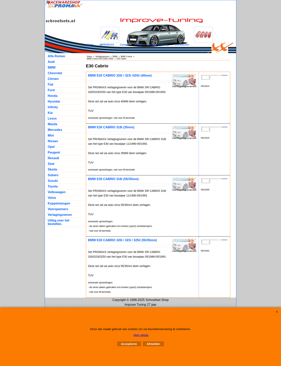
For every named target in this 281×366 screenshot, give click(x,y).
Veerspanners (58, 209)
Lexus (52, 118)
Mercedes (55, 129)
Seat (51, 163)
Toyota (53, 186)
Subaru (53, 175)
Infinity (53, 107)
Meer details (140, 335)
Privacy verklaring (158, 44)
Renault (53, 158)
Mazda (52, 124)
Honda (53, 95)
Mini (51, 135)
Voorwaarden (181, 44)
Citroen (53, 78)
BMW (52, 67)
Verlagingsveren (60, 214)
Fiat (50, 84)
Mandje (138, 44)
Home (90, 44)
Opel (51, 146)
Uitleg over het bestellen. (58, 222)
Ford (51, 90)
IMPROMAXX (107, 44)
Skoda (52, 169)
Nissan (53, 141)
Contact (124, 44)
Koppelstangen (59, 203)
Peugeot (54, 152)
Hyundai (54, 101)
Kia (50, 112)
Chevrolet (55, 73)
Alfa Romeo (56, 56)
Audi (51, 61)
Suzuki (53, 180)
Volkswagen (57, 192)
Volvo (52, 197)
